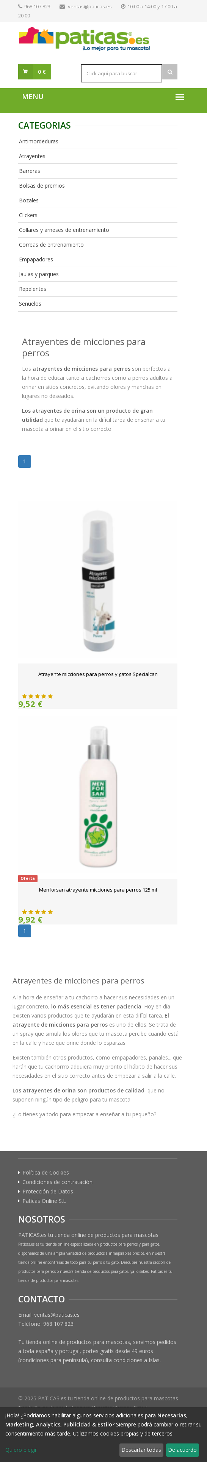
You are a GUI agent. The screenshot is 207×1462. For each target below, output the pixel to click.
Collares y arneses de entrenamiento (64, 229)
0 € (42, 71)
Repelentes (32, 288)
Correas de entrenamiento (51, 244)
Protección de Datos (47, 1191)
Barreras (29, 170)
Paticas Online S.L (44, 1201)
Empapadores (36, 259)
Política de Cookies (45, 1172)
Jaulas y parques (39, 274)
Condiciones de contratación (57, 1182)
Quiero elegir (21, 1449)
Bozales (29, 200)
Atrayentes (32, 156)
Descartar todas (141, 1449)
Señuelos (30, 303)
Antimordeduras (38, 141)
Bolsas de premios (42, 185)
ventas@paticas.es (90, 6)
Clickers (28, 215)
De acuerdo (182, 1449)
